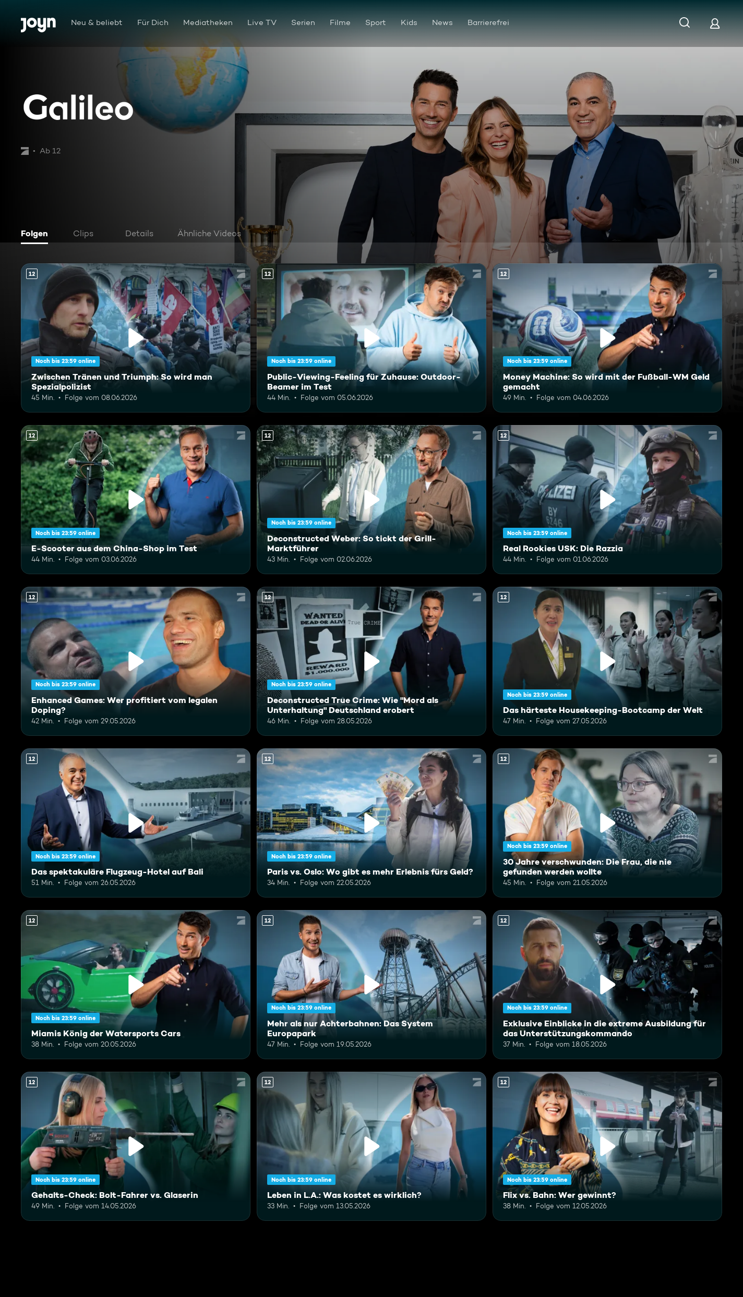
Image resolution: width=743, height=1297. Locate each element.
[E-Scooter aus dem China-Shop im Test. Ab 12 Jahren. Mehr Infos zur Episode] (135, 499)
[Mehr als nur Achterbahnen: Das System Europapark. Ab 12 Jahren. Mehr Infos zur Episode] (371, 984)
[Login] (715, 23)
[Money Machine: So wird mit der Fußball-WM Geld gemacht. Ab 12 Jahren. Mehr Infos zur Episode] (607, 338)
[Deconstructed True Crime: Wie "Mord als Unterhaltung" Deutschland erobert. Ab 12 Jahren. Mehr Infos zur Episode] (371, 661)
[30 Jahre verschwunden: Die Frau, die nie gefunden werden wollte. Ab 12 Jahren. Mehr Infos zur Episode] (607, 823)
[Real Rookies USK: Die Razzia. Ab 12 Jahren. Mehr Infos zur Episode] (607, 499)
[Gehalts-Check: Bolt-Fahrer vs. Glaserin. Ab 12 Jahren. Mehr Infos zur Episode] (135, 1146)
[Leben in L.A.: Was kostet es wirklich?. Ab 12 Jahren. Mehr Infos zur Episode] (371, 1146)
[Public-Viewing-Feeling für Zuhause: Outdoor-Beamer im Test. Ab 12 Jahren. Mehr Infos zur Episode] (371, 338)
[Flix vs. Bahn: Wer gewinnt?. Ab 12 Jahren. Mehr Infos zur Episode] (607, 1146)
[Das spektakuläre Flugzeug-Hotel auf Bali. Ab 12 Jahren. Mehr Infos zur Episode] (135, 823)
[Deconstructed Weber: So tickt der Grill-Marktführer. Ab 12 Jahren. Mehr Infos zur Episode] (371, 499)
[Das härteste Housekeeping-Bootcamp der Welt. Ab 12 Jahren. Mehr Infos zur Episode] (607, 661)
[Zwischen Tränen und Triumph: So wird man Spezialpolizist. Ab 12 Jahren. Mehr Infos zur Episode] (135, 338)
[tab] (37, 234)
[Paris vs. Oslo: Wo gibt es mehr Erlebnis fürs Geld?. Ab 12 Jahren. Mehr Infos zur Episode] (371, 823)
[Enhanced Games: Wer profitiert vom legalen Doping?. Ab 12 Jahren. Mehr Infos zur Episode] (135, 661)
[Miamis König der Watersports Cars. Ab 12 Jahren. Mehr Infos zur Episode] (135, 984)
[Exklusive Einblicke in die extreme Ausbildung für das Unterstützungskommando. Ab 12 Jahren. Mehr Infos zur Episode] (607, 984)
